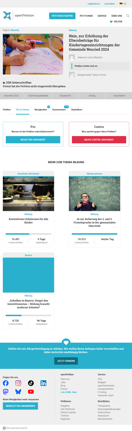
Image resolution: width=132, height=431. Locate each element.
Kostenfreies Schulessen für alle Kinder (28, 220)
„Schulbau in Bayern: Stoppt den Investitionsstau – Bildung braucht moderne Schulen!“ (28, 304)
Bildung (73, 30)
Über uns (65, 379)
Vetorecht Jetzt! (105, 395)
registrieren (94, 3)
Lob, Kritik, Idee (69, 392)
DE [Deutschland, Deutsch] (123, 3)
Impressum (103, 415)
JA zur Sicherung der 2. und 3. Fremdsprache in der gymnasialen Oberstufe (94, 222)
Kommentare (59, 108)
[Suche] (127, 15)
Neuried (15, 30)
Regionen (65, 419)
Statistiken (76, 109)
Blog (63, 385)
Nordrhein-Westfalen (28, 173)
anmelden (110, 3)
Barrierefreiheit (105, 419)
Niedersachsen (94, 173)
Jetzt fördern (66, 361)
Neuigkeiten (41, 108)
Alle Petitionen (68, 409)
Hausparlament (105, 389)
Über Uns (116, 16)
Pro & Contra (22, 109)
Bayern (28, 255)
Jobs (63, 382)
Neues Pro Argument (33, 139)
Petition (7, 109)
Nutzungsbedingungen (109, 409)
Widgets (102, 382)
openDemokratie (106, 385)
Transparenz (104, 405)
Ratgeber (65, 405)
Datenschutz (104, 412)
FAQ (100, 379)
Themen (65, 415)
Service (102, 16)
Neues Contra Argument (99, 139)
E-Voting (102, 392)
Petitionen (86, 16)
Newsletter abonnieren (20, 406)
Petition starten (62, 16)
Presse (64, 389)
